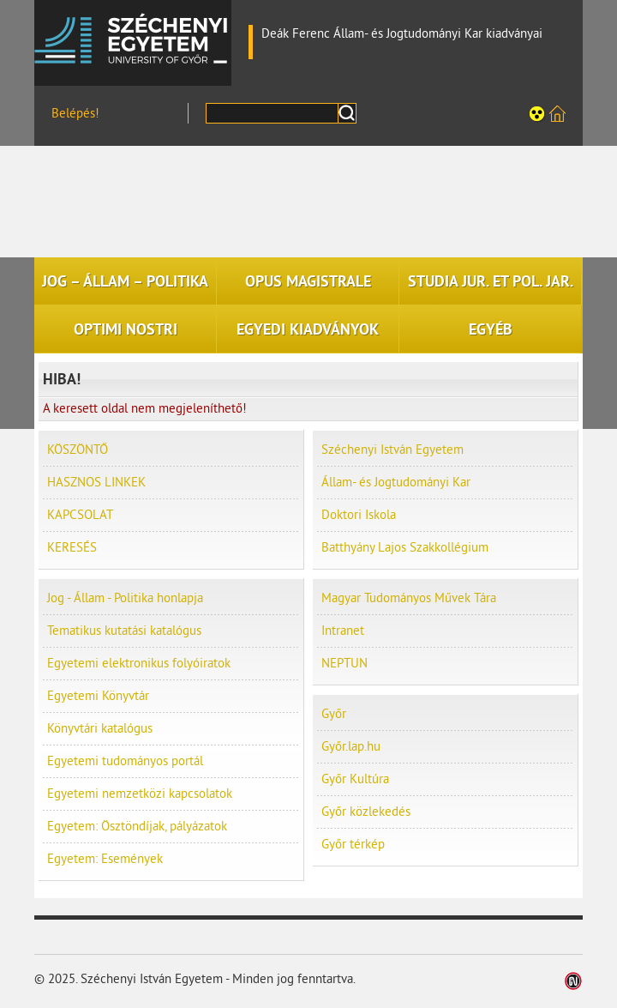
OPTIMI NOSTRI (125, 329)
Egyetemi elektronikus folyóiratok (139, 663)
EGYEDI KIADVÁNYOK (308, 329)
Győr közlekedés (365, 812)
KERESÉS (72, 547)
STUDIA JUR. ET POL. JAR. (490, 281)
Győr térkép (353, 844)
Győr (333, 714)
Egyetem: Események (105, 859)
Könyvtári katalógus (100, 728)
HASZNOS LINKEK (96, 482)
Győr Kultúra (355, 779)
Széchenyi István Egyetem (132, 38)
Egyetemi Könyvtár (98, 696)
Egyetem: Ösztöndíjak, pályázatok (137, 826)
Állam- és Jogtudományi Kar (395, 482)
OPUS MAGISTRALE (308, 281)
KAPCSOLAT (80, 515)
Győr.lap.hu (350, 746)
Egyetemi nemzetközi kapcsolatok (139, 794)
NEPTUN (344, 663)
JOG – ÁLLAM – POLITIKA (125, 281)
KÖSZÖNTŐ (77, 450)
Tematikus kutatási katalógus (124, 631)
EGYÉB (490, 329)
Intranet (342, 631)
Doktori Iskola (358, 515)
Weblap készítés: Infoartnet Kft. (574, 981)
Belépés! (75, 113)
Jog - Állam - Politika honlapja (125, 598)
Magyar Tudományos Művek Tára (408, 598)
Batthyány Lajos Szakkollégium (404, 547)
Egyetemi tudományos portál (125, 761)
